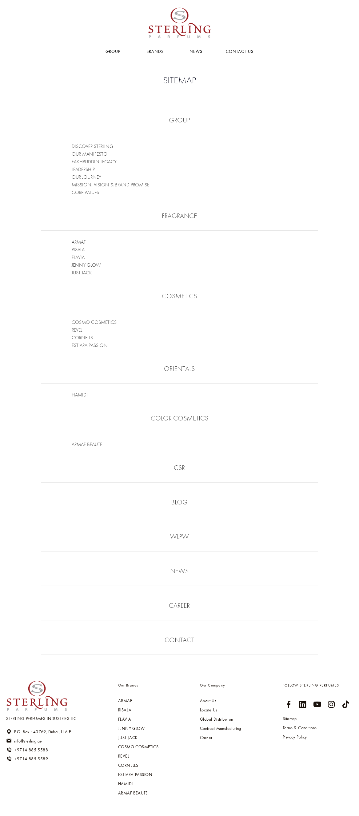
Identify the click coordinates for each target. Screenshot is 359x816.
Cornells (82, 337)
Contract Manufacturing (220, 728)
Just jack (82, 272)
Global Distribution (216, 719)
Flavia (78, 257)
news (179, 571)
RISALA (78, 249)
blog (179, 502)
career (179, 605)
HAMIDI (80, 395)
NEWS (195, 51)
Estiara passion (90, 345)
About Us (208, 700)
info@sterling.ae (24, 740)
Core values (85, 192)
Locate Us (208, 710)
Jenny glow (86, 265)
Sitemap (290, 718)
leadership (83, 169)
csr (179, 467)
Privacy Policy (295, 737)
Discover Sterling (92, 146)
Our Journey (86, 177)
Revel (77, 330)
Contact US (239, 51)
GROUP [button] (114, 51)
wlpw (179, 536)
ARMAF (79, 242)
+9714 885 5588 (27, 750)
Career (206, 737)
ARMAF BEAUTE (87, 444)
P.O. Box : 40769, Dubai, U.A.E (38, 731)
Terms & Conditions (300, 727)
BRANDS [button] (155, 51)
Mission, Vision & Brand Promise (110, 184)
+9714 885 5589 (27, 759)
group (179, 120)
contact (179, 639)
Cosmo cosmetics (94, 322)
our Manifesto (89, 154)
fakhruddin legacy (94, 161)
